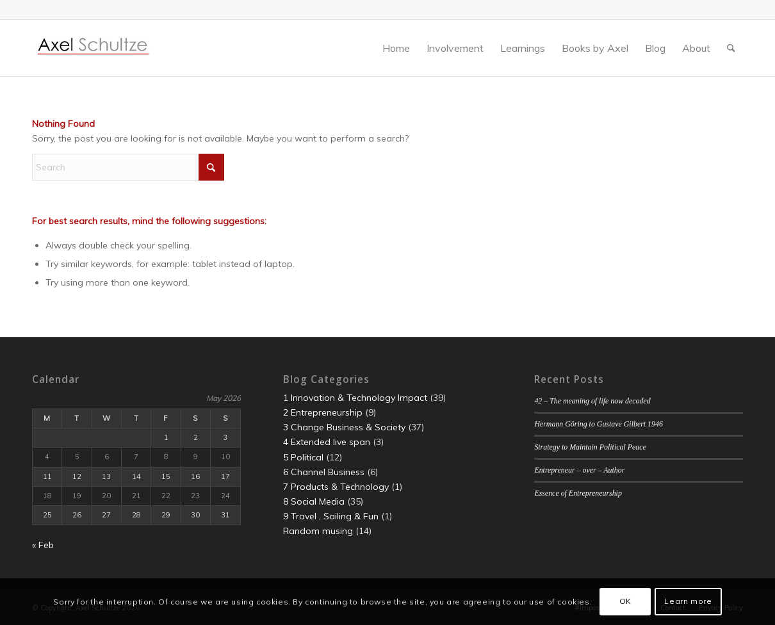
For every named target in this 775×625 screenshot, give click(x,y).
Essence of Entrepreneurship (578, 493)
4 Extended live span (326, 442)
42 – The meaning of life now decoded (592, 400)
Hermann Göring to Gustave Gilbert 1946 (598, 423)
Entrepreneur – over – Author (579, 470)
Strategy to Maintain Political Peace (590, 446)
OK (625, 601)
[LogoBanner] (93, 48)
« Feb (43, 545)
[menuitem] (396, 48)
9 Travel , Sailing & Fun (331, 516)
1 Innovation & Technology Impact (355, 397)
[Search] (731, 48)
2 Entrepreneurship (323, 412)
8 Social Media (314, 501)
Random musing (318, 531)
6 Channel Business (323, 472)
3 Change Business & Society (344, 427)
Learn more (688, 601)
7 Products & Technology (336, 486)
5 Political (303, 457)
